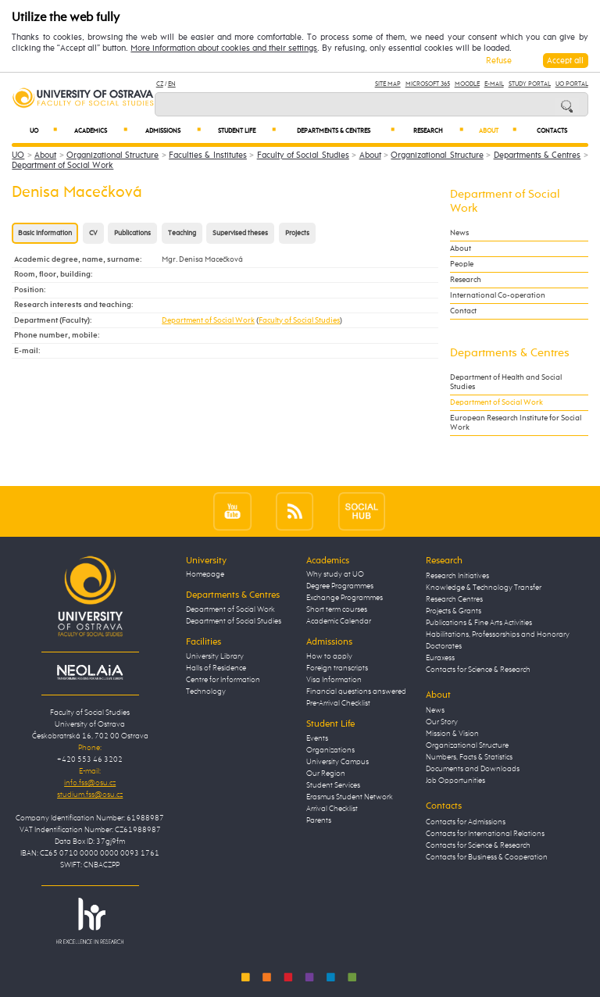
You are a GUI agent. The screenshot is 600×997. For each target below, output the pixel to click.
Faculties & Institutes (208, 155)
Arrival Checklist (332, 809)
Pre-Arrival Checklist (338, 703)
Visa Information (334, 680)
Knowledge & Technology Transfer (483, 587)
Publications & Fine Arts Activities (479, 623)
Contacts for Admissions (465, 822)
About (497, 130)
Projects (297, 233)
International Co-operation (497, 295)
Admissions (173, 130)
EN (172, 84)
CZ (159, 84)
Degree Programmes (339, 586)
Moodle (467, 84)
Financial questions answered (356, 691)
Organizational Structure (112, 155)
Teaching (182, 233)
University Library (215, 656)
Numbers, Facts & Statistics (469, 757)
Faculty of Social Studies (303, 155)
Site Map (388, 84)
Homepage (205, 574)
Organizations (330, 750)
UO (43, 130)
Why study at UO (335, 574)
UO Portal (571, 84)
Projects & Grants (453, 611)
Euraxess (440, 658)
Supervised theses (240, 233)
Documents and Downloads (473, 769)
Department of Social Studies (233, 621)
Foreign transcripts (337, 668)
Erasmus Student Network (349, 797)
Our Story (442, 722)
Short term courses (336, 609)
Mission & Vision (452, 734)
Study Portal (530, 84)
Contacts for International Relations (485, 834)
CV (93, 233)
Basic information (45, 233)
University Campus (337, 762)
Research (438, 130)
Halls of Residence (216, 668)
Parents (318, 820)
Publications (132, 233)
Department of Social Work (62, 165)
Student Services (333, 785)
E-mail (494, 84)
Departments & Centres (345, 130)
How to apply (329, 656)
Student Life (247, 130)
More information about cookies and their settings (223, 48)
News (459, 233)
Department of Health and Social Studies (506, 382)
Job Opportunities (455, 780)
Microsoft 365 (427, 84)
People (461, 264)
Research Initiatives (457, 576)
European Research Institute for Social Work (515, 422)
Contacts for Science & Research (478, 670)
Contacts (552, 131)
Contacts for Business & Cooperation (487, 857)
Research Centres (454, 599)
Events (317, 738)
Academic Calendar (338, 621)
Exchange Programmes (344, 598)
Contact (463, 311)
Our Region (325, 773)
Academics (100, 130)
